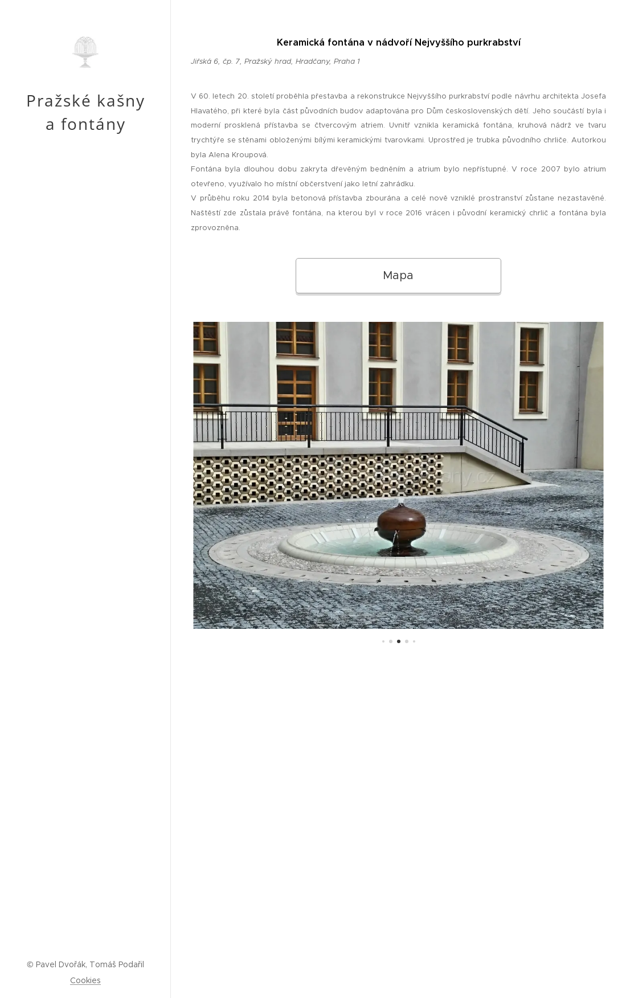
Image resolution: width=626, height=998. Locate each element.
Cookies (85, 980)
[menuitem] (85, 498)
